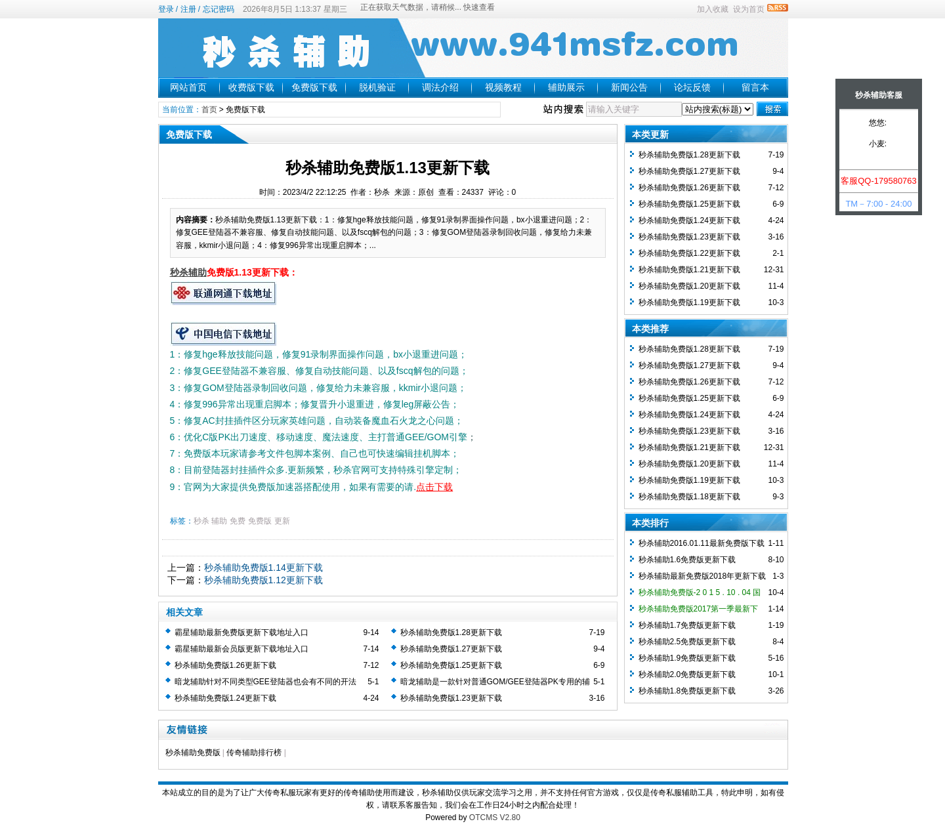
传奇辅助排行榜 (254, 752)
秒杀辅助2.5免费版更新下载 (687, 641)
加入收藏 (712, 9)
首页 (209, 109)
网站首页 (188, 87)
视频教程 (503, 87)
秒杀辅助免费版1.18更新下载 (689, 496)
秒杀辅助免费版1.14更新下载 (263, 567)
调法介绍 (440, 87)
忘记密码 (218, 9)
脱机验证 (377, 87)
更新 (282, 521)
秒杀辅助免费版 (192, 752)
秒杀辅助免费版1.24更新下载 (225, 698)
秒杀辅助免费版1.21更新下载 (689, 269)
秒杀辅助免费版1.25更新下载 (451, 665)
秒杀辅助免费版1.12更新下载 (263, 580)
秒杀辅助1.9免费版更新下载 (687, 658)
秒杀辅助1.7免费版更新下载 (687, 625)
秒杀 (201, 521)
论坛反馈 (692, 87)
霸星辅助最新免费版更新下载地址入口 (241, 632)
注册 (188, 9)
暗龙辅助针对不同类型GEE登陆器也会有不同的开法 (265, 681)
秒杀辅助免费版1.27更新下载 (451, 648)
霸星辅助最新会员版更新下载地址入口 (241, 648)
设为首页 (749, 9)
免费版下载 (314, 87)
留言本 (755, 87)
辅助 (219, 521)
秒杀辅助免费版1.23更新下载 (451, 698)
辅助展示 (566, 87)
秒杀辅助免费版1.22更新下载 (689, 253)
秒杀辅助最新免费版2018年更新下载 (702, 576)
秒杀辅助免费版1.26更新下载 (225, 665)
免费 (237, 521)
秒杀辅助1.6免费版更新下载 (687, 559)
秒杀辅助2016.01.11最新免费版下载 (702, 543)
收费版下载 (251, 87)
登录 (166, 9)
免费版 (260, 521)
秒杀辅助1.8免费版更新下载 (687, 690)
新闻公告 (629, 87)
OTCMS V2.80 (494, 817)
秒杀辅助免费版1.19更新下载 (689, 302)
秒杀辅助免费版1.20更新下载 (689, 286)
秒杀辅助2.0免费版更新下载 (687, 674)
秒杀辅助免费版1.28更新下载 (451, 632)
